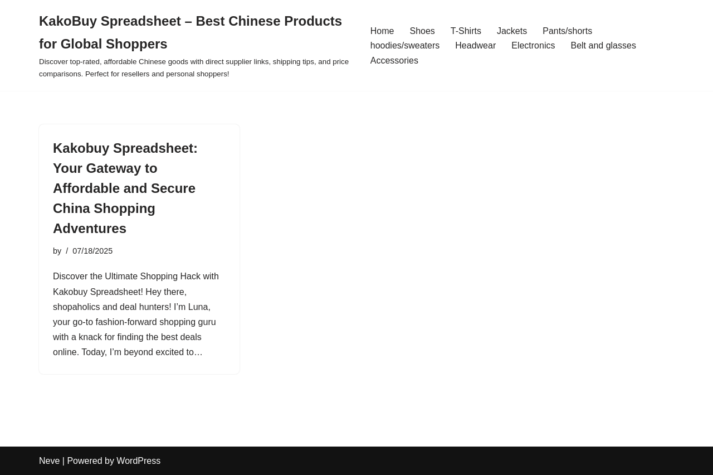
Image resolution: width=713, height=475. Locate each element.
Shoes (421, 31)
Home (382, 31)
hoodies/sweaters (405, 45)
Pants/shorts (567, 31)
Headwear (475, 45)
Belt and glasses (603, 45)
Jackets (512, 31)
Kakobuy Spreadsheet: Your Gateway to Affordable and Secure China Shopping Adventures (125, 188)
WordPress (138, 461)
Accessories (394, 60)
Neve (49, 461)
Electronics (533, 45)
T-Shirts (466, 31)
